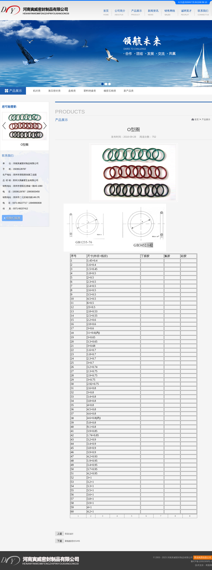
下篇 (59, 540)
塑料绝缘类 (90, 90)
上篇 (59, 533)
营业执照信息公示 (202, 557)
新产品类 (129, 90)
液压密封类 (54, 90)
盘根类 (72, 90)
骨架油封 (69, 534)
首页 (197, 119)
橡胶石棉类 (110, 90)
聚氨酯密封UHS (72, 541)
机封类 (36, 90)
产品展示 (206, 119)
